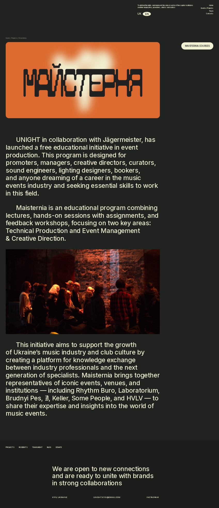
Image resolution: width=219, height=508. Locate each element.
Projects (14, 38)
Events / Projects (207, 8)
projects (10, 447)
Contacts (209, 14)
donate (59, 447)
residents (23, 447)
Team (211, 11)
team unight (37, 447)
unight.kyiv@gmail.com (106, 497)
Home (211, 5)
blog (49, 447)
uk (139, 13)
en (146, 13)
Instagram (152, 497)
